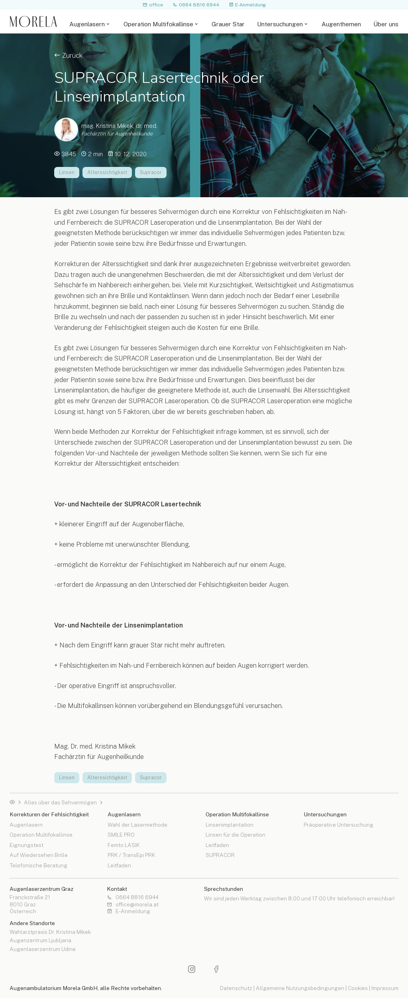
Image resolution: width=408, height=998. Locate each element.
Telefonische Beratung (38, 865)
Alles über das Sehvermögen (60, 803)
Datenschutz (236, 988)
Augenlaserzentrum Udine (43, 949)
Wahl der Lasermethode (137, 825)
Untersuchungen (280, 24)
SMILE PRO (121, 834)
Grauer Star (228, 24)
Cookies (358, 988)
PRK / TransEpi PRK (131, 855)
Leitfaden (119, 865)
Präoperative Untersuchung (338, 825)
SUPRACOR (220, 855)
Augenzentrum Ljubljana (40, 940)
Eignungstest (26, 845)
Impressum (384, 988)
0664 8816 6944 (196, 4)
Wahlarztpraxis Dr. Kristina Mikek (50, 932)
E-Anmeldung (247, 4)
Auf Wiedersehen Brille (39, 855)
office (153, 4)
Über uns (385, 24)
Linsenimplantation (229, 825)
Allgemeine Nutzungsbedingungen (300, 988)
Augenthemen (341, 24)
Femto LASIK (124, 845)
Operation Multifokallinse (158, 24)
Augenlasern (87, 24)
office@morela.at (133, 905)
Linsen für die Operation (235, 834)
